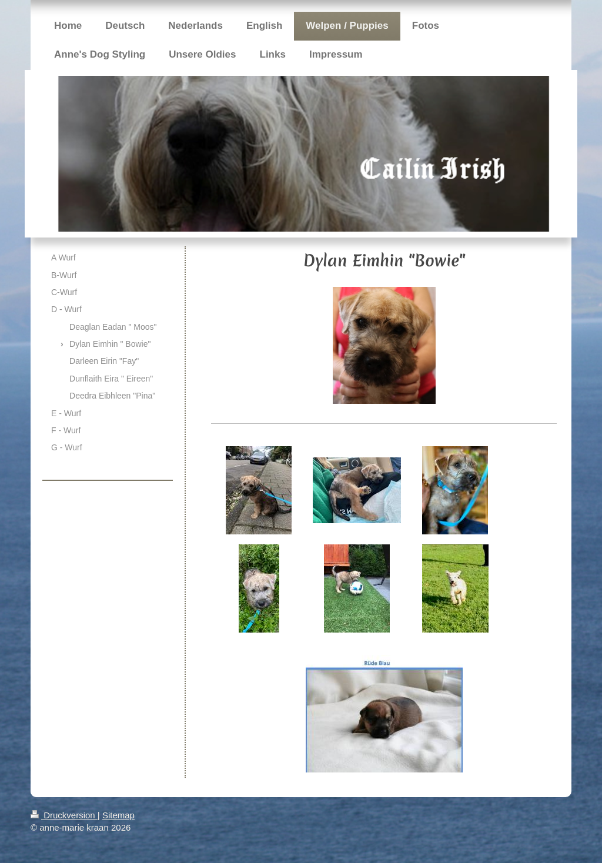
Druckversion (64, 815)
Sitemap (118, 815)
